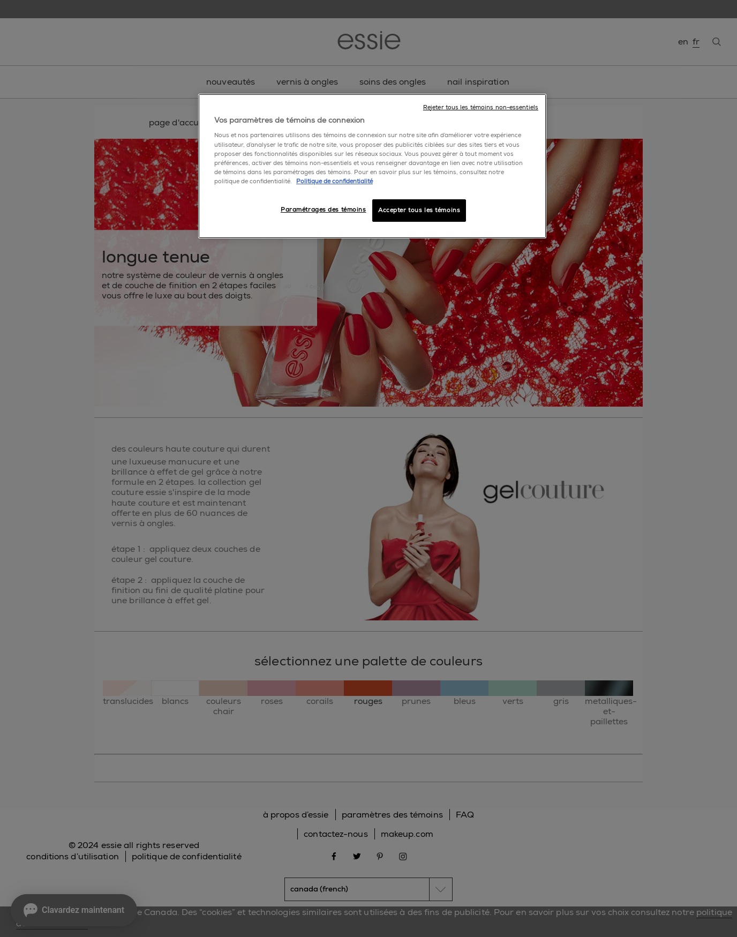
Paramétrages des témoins (323, 210)
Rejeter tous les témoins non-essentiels (480, 107)
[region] (372, 166)
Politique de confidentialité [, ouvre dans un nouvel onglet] (334, 181)
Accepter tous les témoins (419, 210)
